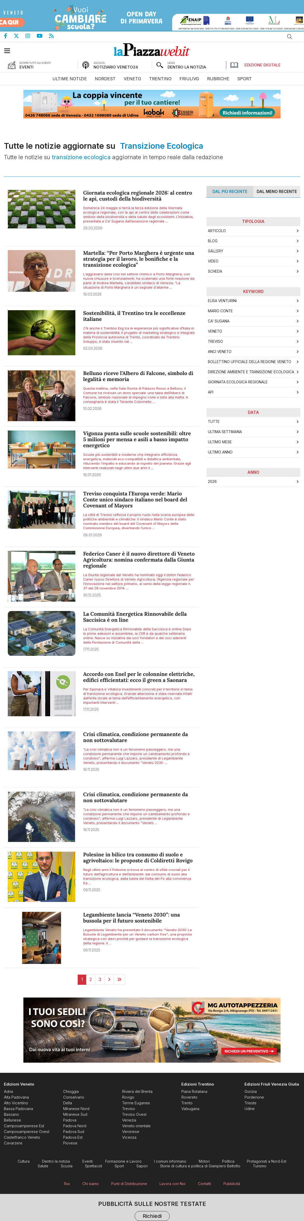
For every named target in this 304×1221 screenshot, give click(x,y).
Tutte (214, 422)
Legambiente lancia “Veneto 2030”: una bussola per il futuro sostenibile (131, 918)
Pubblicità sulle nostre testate (152, 1211)
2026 (212, 481)
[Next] (109, 980)
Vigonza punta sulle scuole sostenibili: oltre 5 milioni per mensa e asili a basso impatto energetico (137, 439)
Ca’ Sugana (218, 321)
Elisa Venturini (222, 301)
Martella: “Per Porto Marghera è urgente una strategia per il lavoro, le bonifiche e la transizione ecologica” (138, 259)
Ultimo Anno (220, 452)
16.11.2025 (91, 769)
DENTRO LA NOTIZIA (187, 67)
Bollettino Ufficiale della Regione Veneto (249, 362)
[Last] (119, 980)
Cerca (289, 37)
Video (213, 261)
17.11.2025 (91, 649)
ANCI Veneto (220, 352)
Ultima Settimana (225, 432)
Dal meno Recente (277, 191)
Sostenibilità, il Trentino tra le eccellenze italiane (134, 316)
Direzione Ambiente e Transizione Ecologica (251, 372)
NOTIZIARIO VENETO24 (116, 67)
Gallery (215, 251)
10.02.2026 (92, 408)
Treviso (215, 341)
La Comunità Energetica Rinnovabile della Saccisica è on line (135, 617)
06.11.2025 (91, 950)
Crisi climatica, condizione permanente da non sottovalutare (135, 737)
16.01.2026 (92, 474)
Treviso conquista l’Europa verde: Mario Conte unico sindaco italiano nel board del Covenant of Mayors (135, 499)
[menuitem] (69, 79)
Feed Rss (54, 36)
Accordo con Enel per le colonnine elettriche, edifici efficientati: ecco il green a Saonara (139, 677)
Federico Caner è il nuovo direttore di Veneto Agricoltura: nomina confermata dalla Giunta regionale (139, 560)
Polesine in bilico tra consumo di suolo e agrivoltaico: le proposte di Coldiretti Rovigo (138, 857)
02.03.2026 (92, 348)
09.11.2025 (91, 890)
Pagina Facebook (9, 36)
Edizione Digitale (255, 65)
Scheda (215, 271)
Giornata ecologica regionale (238, 382)
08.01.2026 (92, 535)
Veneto (215, 331)
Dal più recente (230, 191)
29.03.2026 (92, 228)
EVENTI (26, 67)
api (210, 392)
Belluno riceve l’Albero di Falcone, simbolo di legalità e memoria (138, 376)
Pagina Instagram (31, 36)
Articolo (217, 231)
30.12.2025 (92, 595)
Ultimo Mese (220, 442)
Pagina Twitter (19, 36)
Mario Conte (220, 311)
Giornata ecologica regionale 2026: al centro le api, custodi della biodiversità (137, 196)
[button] (10, 50)
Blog (212, 241)
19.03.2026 (92, 294)
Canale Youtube (43, 36)
